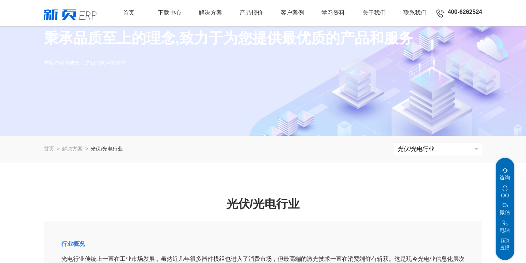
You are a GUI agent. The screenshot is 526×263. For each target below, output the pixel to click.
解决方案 (72, 149)
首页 (49, 149)
